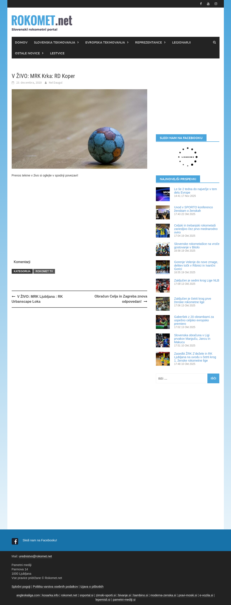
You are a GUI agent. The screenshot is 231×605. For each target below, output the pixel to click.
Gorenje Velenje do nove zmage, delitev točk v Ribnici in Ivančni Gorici (196, 265)
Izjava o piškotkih (91, 586)
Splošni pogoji (21, 586)
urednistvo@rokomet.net (35, 556)
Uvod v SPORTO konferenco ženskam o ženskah (193, 208)
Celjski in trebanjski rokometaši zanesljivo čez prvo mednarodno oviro (196, 229)
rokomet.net (69, 595)
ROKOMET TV (44, 271)
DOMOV (21, 42)
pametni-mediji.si (124, 599)
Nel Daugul (55, 82)
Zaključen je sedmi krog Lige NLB (196, 280)
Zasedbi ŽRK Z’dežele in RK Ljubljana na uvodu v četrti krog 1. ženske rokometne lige (195, 357)
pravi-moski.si (188, 595)
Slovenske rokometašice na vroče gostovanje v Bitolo (196, 245)
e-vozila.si (206, 595)
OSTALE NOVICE (27, 53)
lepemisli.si (102, 599)
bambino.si (140, 595)
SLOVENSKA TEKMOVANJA (54, 42)
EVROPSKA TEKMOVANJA (105, 42)
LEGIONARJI (181, 42)
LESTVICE (57, 53)
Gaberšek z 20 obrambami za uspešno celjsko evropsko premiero (194, 320)
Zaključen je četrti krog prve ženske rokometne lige (192, 300)
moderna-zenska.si (163, 595)
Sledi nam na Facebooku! (40, 540)
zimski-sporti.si (106, 595)
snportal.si (87, 595)
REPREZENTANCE (148, 42)
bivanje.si (124, 595)
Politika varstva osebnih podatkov (55, 586)
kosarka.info (50, 595)
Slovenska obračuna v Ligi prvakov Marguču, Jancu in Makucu (192, 338)
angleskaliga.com (28, 595)
